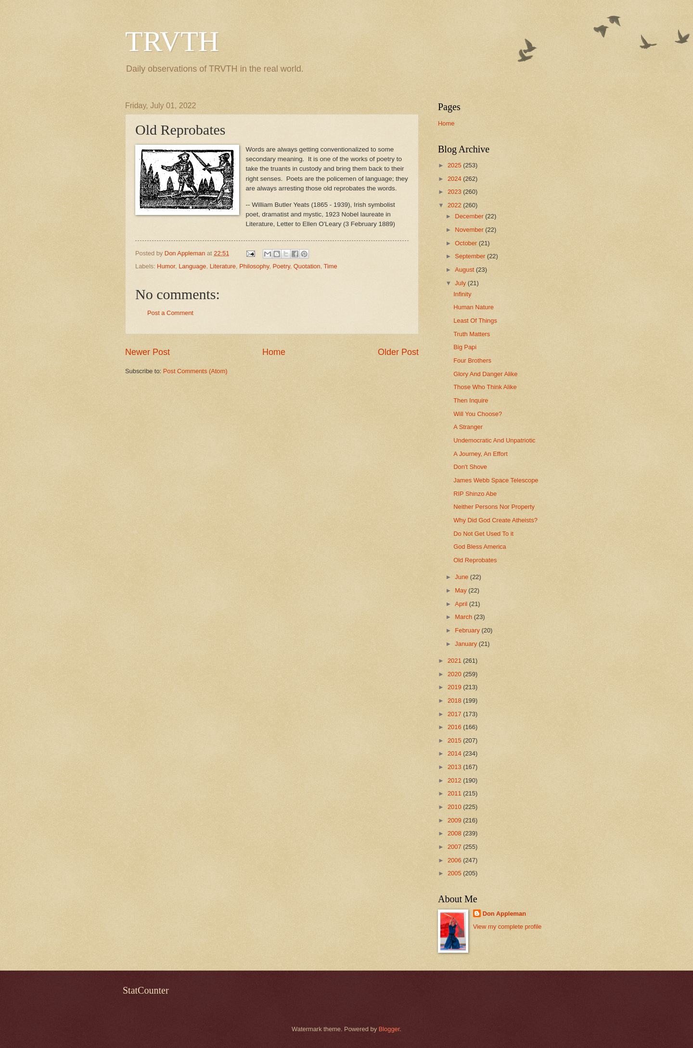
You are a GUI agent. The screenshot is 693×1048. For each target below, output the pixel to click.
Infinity (462, 294)
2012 (455, 780)
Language (192, 266)
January (466, 643)
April (462, 603)
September (471, 256)
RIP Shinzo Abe (475, 493)
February (468, 630)
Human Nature (473, 307)
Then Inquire (470, 400)
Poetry (281, 266)
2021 (455, 660)
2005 (455, 873)
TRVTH (172, 41)
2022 (455, 205)
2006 (455, 860)
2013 (455, 766)
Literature (223, 266)
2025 (455, 165)
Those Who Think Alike (484, 387)
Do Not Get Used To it (483, 533)
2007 (455, 846)
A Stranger (468, 426)
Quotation (307, 266)
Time (330, 266)
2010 (455, 806)
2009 (455, 820)
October (466, 243)
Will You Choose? (477, 413)
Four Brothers (472, 360)
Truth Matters (471, 334)
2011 (455, 793)
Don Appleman (504, 913)
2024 (455, 178)
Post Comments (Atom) (195, 371)
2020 (455, 674)
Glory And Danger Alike (485, 374)
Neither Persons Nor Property (494, 506)
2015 (455, 740)
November (470, 229)
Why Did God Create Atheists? (495, 520)
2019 (455, 687)
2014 (455, 753)
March (464, 616)
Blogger (389, 1029)
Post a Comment (170, 312)
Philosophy (254, 266)
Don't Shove (470, 466)
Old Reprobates (475, 560)
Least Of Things (475, 320)
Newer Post (147, 352)
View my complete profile (507, 926)
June (462, 577)
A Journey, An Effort (480, 453)
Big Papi (464, 347)
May (461, 590)
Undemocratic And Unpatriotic (494, 440)
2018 (455, 700)
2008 (455, 833)
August (465, 269)
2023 (455, 191)
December (470, 216)
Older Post (398, 352)
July (461, 283)
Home (273, 352)
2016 (455, 727)
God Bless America (479, 546)
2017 (455, 714)
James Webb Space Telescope (495, 480)
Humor (166, 266)
